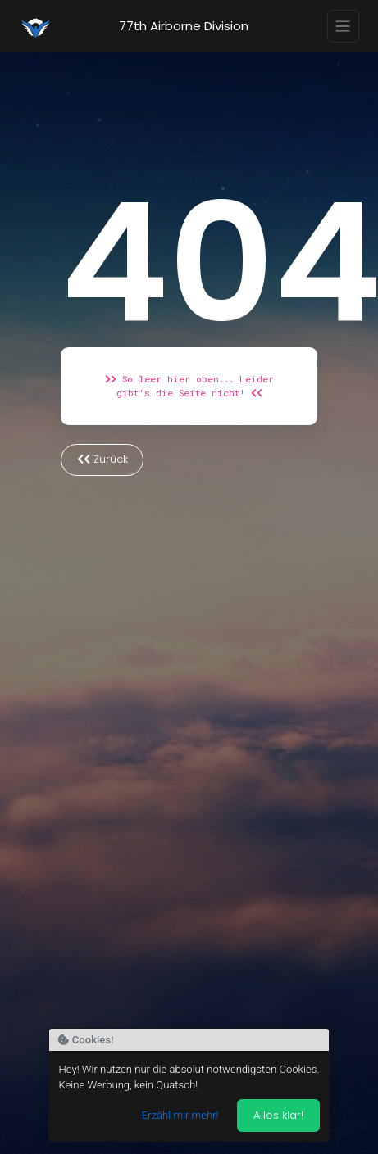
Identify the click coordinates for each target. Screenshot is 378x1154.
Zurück (102, 459)
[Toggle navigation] (343, 26)
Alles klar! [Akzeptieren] (278, 1115)
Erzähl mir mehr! (180, 1115)
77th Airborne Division (183, 25)
